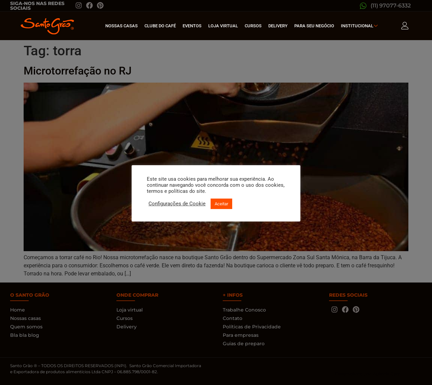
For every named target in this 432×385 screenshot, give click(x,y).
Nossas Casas (121, 25)
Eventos (192, 25)
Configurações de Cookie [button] (177, 204)
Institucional (360, 25)
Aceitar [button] (221, 203)
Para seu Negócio (314, 25)
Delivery (278, 25)
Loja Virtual (223, 25)
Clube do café (160, 25)
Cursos (253, 25)
